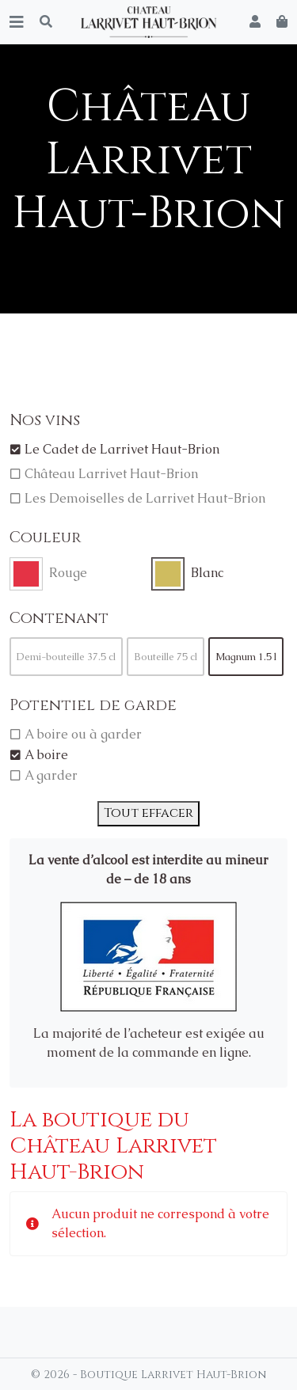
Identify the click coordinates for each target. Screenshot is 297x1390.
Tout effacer (148, 813)
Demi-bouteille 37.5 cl (66, 656)
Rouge (68, 572)
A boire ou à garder (83, 734)
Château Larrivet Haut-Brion (111, 473)
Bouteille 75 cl (165, 656)
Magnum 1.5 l (245, 656)
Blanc (207, 572)
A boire (46, 754)
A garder (51, 775)
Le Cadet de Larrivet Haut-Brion (122, 449)
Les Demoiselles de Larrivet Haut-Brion (145, 498)
